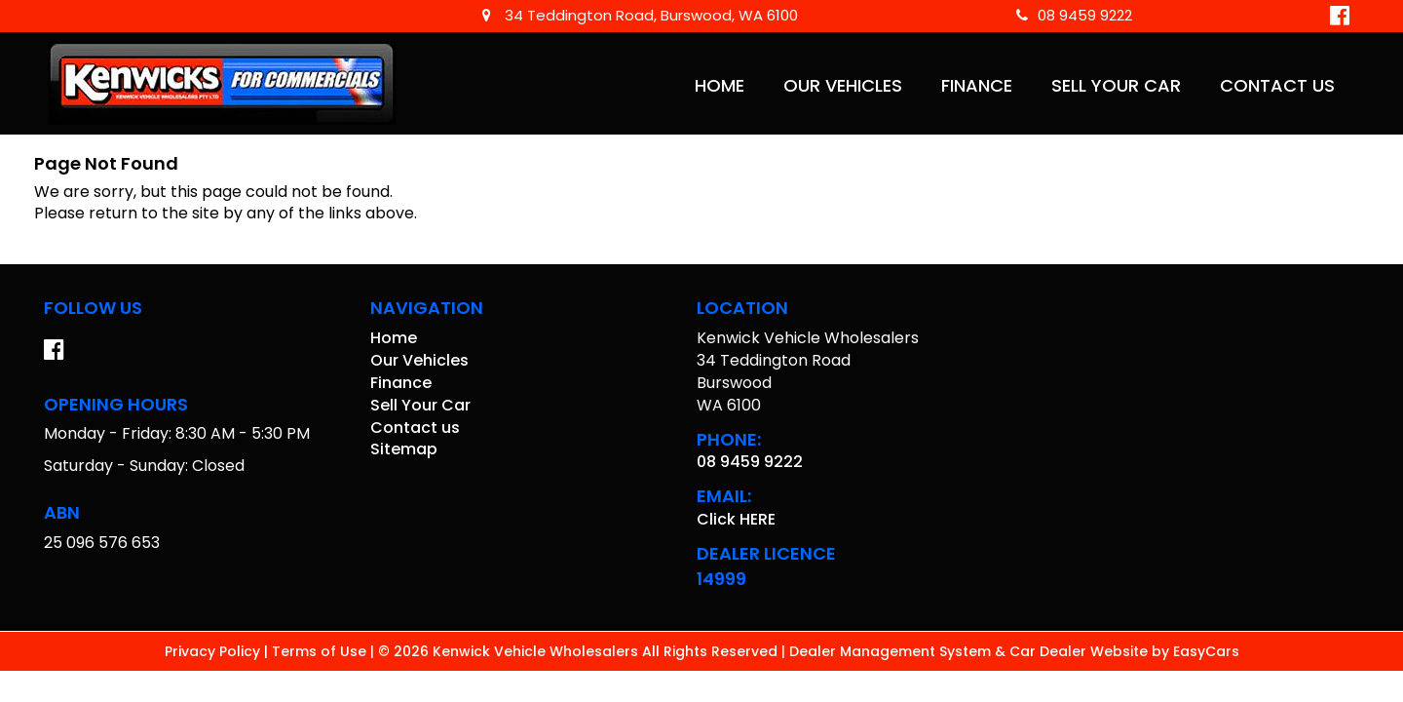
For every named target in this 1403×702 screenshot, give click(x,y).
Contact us (1277, 86)
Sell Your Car (1116, 86)
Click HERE (736, 519)
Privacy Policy (214, 651)
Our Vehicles (842, 86)
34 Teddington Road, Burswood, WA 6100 (640, 15)
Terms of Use (321, 651)
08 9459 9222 (1074, 15)
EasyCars (1206, 651)
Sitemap (403, 449)
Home (719, 86)
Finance (976, 86)
